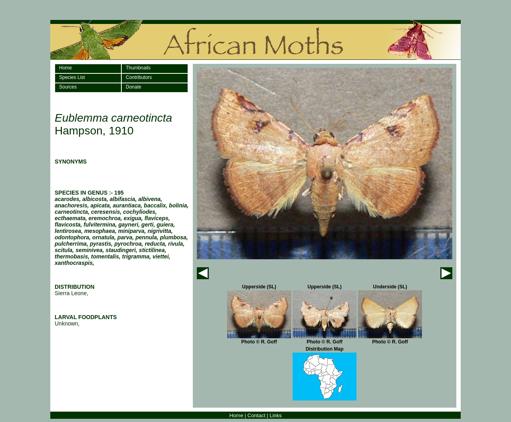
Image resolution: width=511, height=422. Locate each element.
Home (65, 68)
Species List (72, 77)
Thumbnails (138, 68)
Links (275, 415)
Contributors (139, 77)
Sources (68, 87)
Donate (133, 87)
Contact (256, 415)
